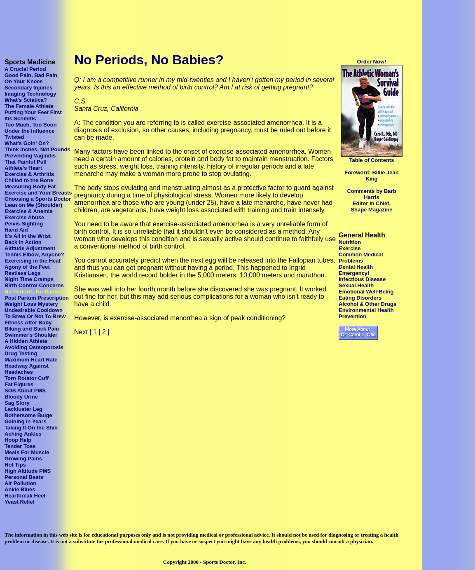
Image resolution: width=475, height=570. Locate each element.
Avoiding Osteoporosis (34, 347)
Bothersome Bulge (28, 415)
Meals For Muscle (27, 452)
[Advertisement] (153, 21)
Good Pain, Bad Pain (31, 75)
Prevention (352, 316)
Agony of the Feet (27, 267)
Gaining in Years (26, 421)
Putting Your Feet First (33, 112)
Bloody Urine (21, 397)
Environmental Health (366, 310)
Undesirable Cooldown (34, 310)
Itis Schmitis (20, 118)
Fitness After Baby (28, 322)
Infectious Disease (362, 279)
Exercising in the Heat (33, 261)
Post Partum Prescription (37, 298)
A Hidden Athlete (26, 341)
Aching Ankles (23, 434)
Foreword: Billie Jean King (371, 175)
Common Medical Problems (361, 257)
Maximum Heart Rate (31, 360)
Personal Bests (24, 477)
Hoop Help (18, 440)
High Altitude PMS (28, 471)
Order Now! (371, 62)
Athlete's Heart (23, 168)
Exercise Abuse (24, 217)
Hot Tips (15, 465)
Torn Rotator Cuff (27, 378)
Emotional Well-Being (366, 292)
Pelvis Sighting (24, 223)
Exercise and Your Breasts (38, 193)
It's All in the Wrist (28, 236)
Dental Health (356, 267)
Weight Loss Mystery (31, 304)
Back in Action (23, 242)
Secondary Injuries (28, 87)
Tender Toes (20, 446)
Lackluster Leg (23, 409)
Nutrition (350, 242)
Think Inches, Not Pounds (37, 149)
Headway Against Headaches (27, 369)
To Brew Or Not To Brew (35, 316)
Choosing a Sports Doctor (38, 199)
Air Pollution (20, 483)
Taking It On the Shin (31, 428)
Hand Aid (16, 230)
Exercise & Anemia (29, 211)
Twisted (14, 137)
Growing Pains (23, 458)
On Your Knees (24, 81)
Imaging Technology (30, 94)
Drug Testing (21, 353)
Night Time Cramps (29, 279)
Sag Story (17, 403)
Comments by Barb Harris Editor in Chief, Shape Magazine (371, 200)
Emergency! (354, 273)
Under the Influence (29, 131)
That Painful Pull (26, 162)
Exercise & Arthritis (29, 174)
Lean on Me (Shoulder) (33, 205)
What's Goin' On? (27, 143)
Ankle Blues (20, 489)
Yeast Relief (20, 502)
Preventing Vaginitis (30, 155)
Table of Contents (371, 160)
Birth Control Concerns (34, 285)
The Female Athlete (29, 106)
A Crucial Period (25, 69)
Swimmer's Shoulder (31, 335)
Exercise (350, 248)
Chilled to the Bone (29, 180)
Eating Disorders (360, 298)
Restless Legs (22, 273)
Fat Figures (19, 384)
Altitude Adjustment (30, 248)
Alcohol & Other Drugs (367, 304)
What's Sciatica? (26, 100)
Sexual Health (356, 285)
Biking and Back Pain (32, 329)
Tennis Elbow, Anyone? (34, 254)
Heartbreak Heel (25, 496)
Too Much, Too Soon (31, 125)
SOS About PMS (25, 390)
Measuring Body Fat (30, 186)
